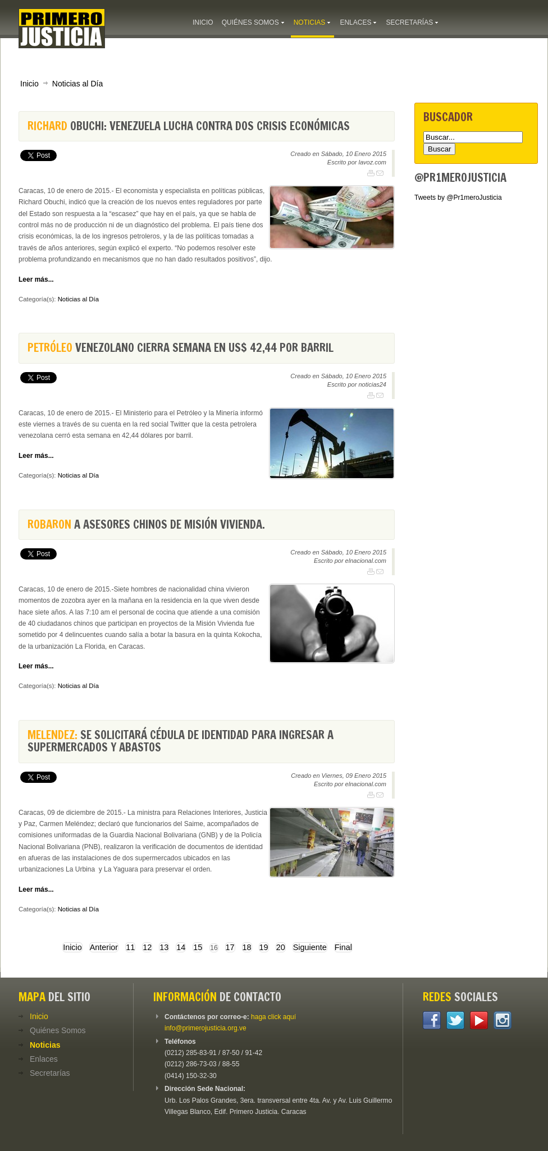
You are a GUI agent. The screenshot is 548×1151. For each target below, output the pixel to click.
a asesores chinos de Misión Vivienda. (146, 524)
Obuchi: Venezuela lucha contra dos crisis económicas (189, 126)
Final (343, 947)
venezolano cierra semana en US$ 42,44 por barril (181, 348)
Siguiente (310, 947)
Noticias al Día (77, 83)
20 (280, 947)
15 (197, 947)
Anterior (104, 947)
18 (247, 947)
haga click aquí (273, 1017)
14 (180, 947)
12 (147, 947)
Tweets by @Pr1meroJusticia (458, 197)
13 (163, 947)
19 (263, 947)
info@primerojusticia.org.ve (205, 1028)
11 (130, 947)
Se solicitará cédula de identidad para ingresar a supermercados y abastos (181, 741)
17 (230, 947)
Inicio (29, 83)
